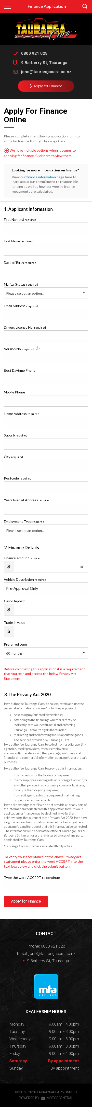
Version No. (22, 349)
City (13, 457)
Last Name (18, 241)
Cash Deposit (14, 601)
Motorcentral (57, 1098)
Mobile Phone (14, 392)
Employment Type (46, 527)
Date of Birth (20, 262)
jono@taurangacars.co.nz (46, 71)
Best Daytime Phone (20, 370)
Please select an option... (25, 293)
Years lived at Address (27, 500)
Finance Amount (22, 558)
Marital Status (21, 284)
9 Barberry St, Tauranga (44, 62)
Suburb (15, 435)
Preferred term (15, 644)
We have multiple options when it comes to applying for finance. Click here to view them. (40, 153)
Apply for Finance (26, 901)
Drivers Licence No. (25, 327)
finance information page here (49, 177)
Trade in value (14, 622)
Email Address (21, 306)
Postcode (17, 478)
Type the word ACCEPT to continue (32, 877)
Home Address (21, 414)
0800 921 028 (34, 53)
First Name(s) (20, 219)
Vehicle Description (25, 579)
